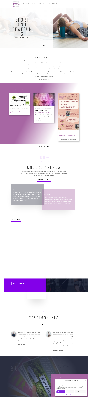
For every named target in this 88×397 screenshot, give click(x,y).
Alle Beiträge (44, 147)
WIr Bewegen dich (19, 283)
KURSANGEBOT (52, 4)
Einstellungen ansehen (80, 391)
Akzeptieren (60, 391)
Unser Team (16, 219)
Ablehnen (70, 391)
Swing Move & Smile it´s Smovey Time (19, 108)
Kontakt (58, 4)
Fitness (17, 111)
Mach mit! (44, 324)
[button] (85, 380)
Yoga (49, 112)
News (15, 113)
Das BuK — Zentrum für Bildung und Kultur (32, 4)
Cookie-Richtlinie (66, 394)
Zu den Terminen (44, 179)
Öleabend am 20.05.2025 (65, 133)
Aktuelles (45, 4)
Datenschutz (72, 394)
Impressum (77, 394)
